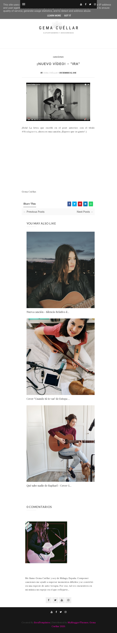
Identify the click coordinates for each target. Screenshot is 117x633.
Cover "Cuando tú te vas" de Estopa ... (48, 398)
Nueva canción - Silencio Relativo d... (48, 312)
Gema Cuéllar (50, 73)
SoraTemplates (42, 622)
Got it (67, 15)
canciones (58, 56)
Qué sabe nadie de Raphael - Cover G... (49, 485)
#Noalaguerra (29, 131)
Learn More (54, 15)
